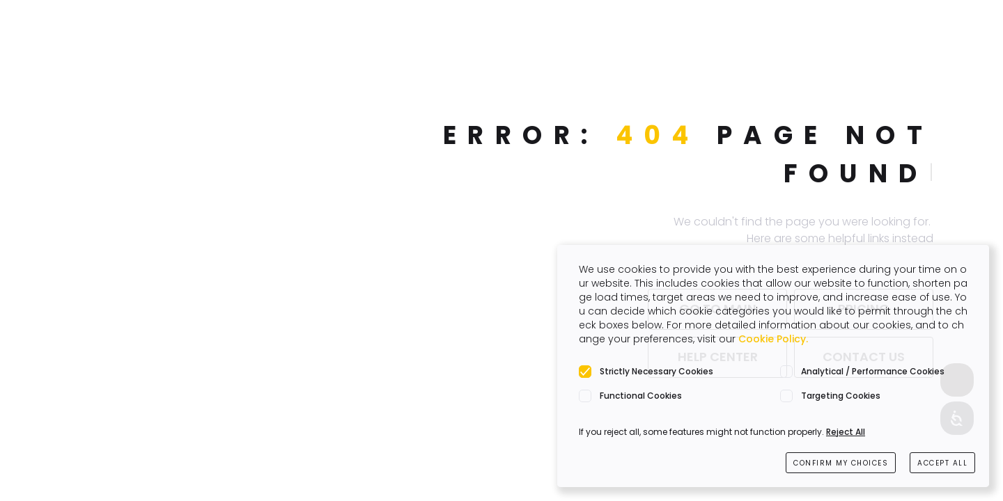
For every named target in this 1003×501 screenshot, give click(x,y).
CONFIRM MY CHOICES (840, 463)
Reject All (845, 432)
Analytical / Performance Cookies (872, 371)
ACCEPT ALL (942, 463)
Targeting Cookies (840, 395)
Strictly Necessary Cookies (656, 371)
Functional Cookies (641, 395)
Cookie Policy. (773, 339)
